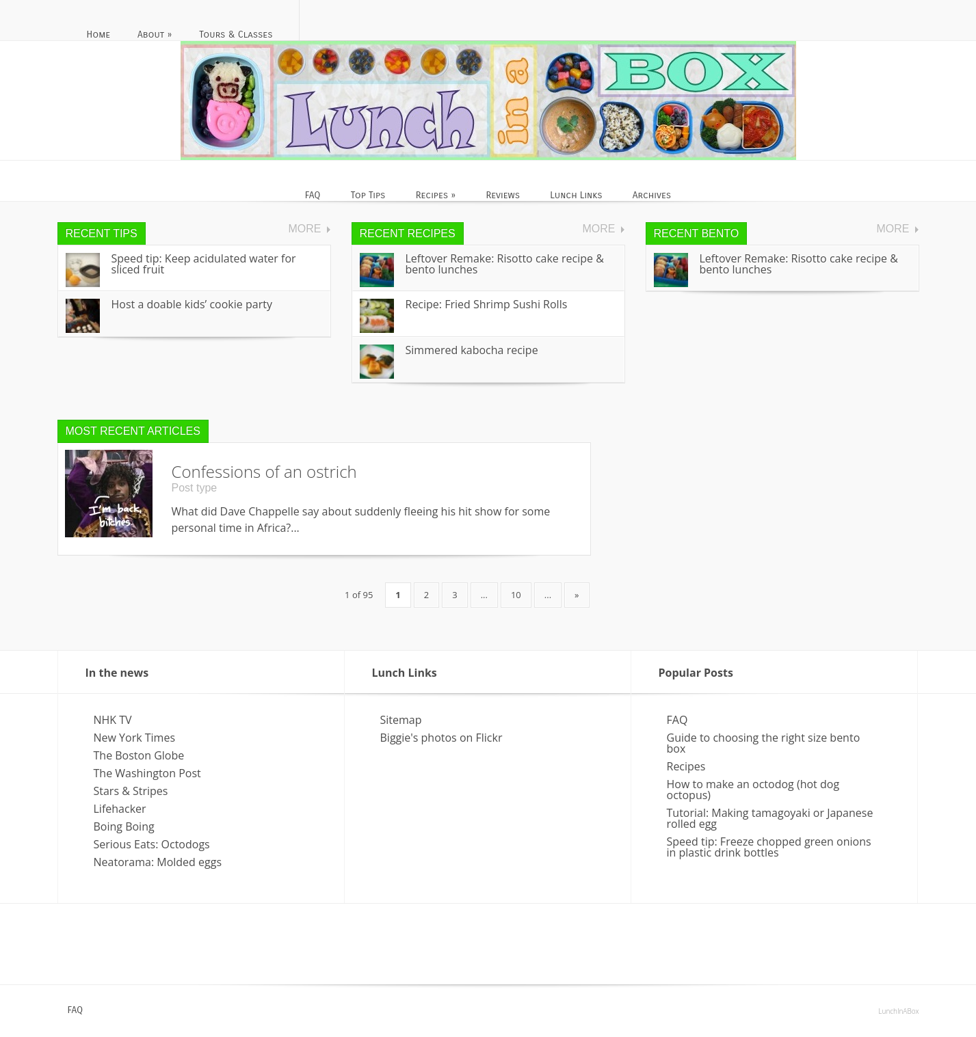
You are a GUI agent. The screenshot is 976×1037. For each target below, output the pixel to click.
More (305, 229)
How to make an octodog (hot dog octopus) (753, 790)
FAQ (677, 719)
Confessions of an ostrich (264, 471)
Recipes (686, 766)
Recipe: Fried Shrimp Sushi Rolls (487, 304)
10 (516, 595)
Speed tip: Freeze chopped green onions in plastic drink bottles (769, 847)
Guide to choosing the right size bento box (763, 743)
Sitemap (401, 719)
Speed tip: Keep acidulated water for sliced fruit (203, 264)
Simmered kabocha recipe (472, 350)
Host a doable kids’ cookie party (191, 304)
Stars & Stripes (131, 790)
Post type (194, 488)
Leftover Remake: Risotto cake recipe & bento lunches (505, 264)
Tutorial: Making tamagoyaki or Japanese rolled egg (770, 818)
